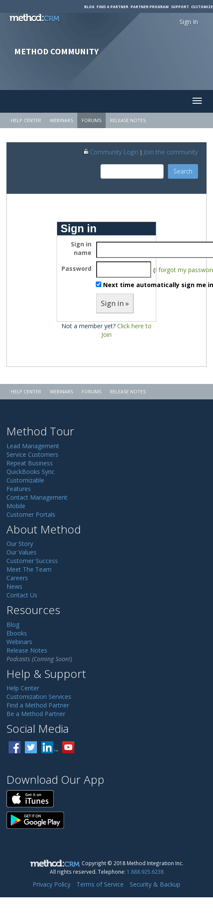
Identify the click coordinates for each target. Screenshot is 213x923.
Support (180, 6)
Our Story (19, 543)
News (14, 586)
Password (76, 268)
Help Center (26, 120)
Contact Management (36, 497)
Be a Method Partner (35, 714)
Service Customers (32, 454)
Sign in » (115, 303)
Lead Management (32, 446)
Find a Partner (112, 6)
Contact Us (21, 595)
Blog (89, 6)
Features (18, 489)
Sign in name (81, 248)
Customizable (25, 480)
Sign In (189, 22)
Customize (202, 6)
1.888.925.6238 (145, 871)
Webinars (61, 120)
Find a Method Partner (37, 705)
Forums (91, 120)
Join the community (171, 151)
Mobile (15, 506)
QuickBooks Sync (30, 471)
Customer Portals (30, 514)
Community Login (110, 151)
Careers (17, 578)
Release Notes (128, 120)
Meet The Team (29, 569)
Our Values (21, 552)
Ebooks (16, 633)
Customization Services (38, 696)
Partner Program (150, 6)
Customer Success (32, 561)
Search (182, 171)
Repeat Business (29, 463)
